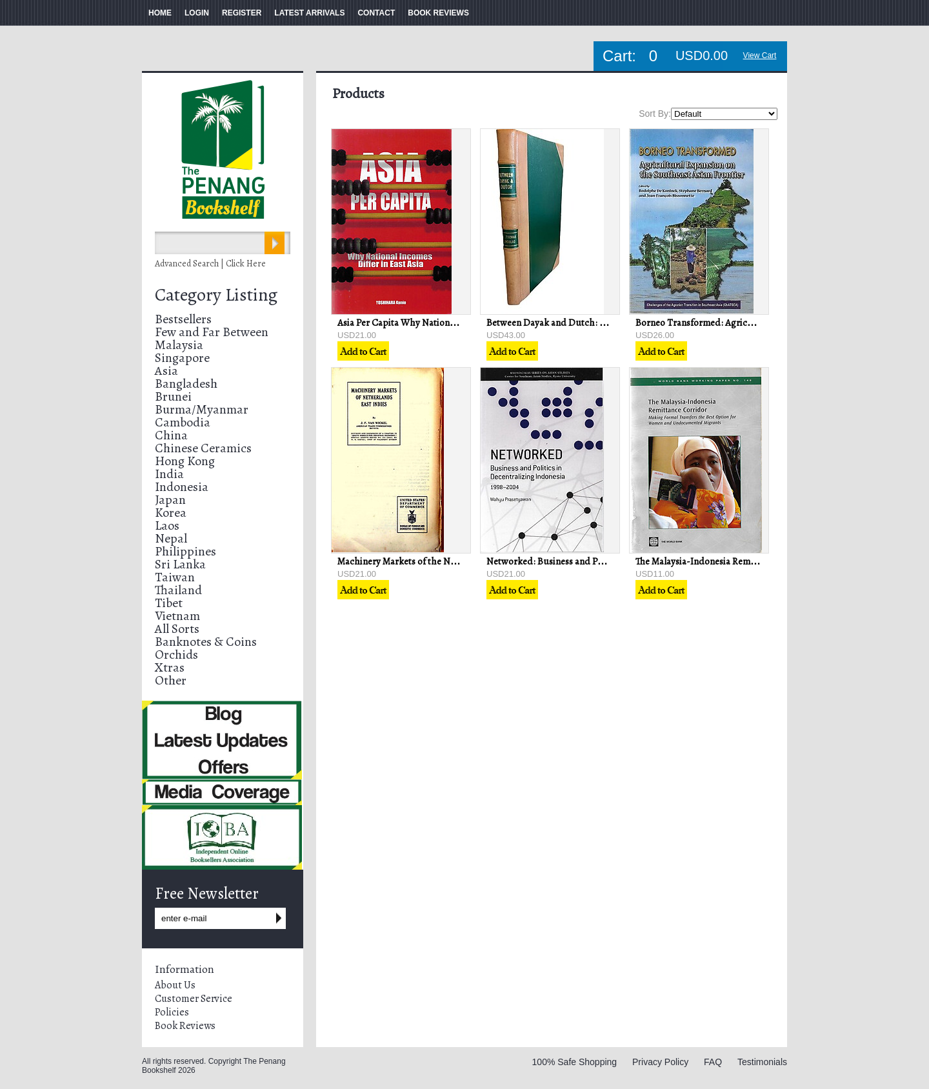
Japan (170, 499)
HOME (160, 12)
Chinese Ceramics (203, 448)
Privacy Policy (660, 1062)
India (169, 474)
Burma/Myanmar (201, 409)
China (171, 435)
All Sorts (177, 628)
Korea (170, 512)
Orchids (176, 654)
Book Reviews (185, 1026)
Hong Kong (185, 461)
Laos (167, 525)
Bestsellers (183, 319)
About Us (175, 985)
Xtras (170, 667)
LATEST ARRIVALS (309, 12)
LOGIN (197, 12)
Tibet (169, 603)
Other (170, 680)
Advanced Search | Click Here (210, 263)
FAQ (713, 1062)
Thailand (178, 590)
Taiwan (175, 577)
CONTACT (376, 12)
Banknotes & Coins (206, 641)
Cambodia (182, 422)
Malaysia (179, 345)
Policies (172, 1012)
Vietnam (177, 615)
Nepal (171, 538)
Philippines (185, 551)
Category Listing (216, 295)
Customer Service (193, 999)
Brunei (173, 396)
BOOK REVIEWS (438, 12)
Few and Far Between (211, 332)
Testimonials (762, 1062)
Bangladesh (186, 383)
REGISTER (241, 12)
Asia (166, 370)
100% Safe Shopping (574, 1062)
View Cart (760, 55)
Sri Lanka (180, 564)
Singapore (182, 357)
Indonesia (181, 486)
